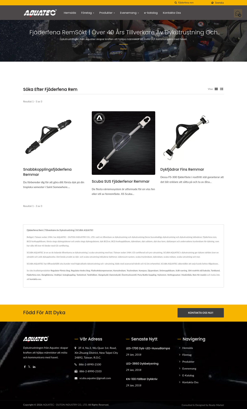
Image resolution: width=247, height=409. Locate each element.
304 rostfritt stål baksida (199, 270)
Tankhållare (92, 275)
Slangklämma (47, 275)
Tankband (215, 270)
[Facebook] (25, 366)
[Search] (193, 2)
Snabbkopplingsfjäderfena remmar (47, 172)
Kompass (143, 270)
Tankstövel (81, 275)
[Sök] (175, 2)
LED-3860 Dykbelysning (142, 363)
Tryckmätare (132, 270)
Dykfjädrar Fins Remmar (182, 169)
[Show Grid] (216, 89)
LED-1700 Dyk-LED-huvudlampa (148, 348)
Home (123, 48)
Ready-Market (216, 404)
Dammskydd (114, 275)
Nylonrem (161, 275)
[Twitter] (29, 366)
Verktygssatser (173, 275)
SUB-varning (181, 270)
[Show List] (221, 89)
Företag (87, 13)
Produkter (107, 13)
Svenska (219, 2)
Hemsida (70, 13)
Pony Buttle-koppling (147, 275)
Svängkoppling (68, 275)
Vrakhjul (58, 275)
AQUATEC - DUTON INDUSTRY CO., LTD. (65, 404)
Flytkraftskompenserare (101, 270)
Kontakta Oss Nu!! (200, 312)
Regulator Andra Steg (80, 270)
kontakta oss (35, 279)
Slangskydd (103, 275)
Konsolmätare (119, 270)
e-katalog (151, 13)
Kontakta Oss (172, 13)
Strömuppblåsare (167, 270)
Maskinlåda (186, 275)
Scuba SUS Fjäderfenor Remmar (121, 181)
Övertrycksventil (129, 275)
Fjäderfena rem (33, 275)
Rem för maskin (200, 275)
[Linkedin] (34, 366)
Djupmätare (153, 270)
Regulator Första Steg (60, 270)
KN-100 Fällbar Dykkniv (141, 378)
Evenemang (129, 13)
